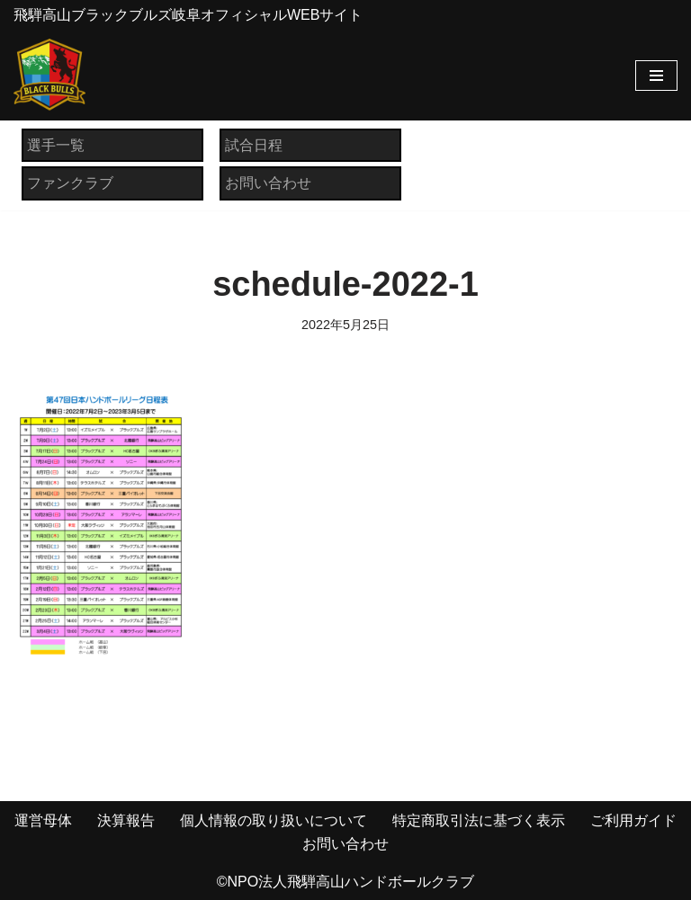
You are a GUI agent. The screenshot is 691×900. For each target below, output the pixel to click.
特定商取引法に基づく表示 (478, 820)
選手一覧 (56, 145)
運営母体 (43, 820)
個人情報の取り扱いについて (273, 820)
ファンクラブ (70, 183)
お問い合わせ (268, 183)
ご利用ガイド (633, 820)
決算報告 (126, 820)
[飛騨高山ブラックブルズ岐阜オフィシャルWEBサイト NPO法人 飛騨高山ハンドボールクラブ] (49, 75)
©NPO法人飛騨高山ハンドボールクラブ (345, 881)
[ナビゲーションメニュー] (656, 75)
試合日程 (254, 145)
